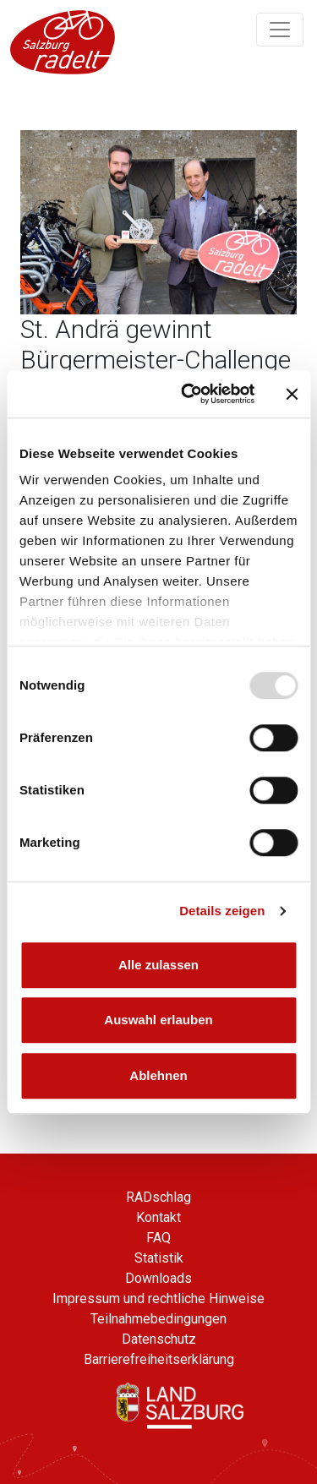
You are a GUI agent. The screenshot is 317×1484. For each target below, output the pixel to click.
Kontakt (158, 1217)
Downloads (158, 1278)
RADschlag (158, 1197)
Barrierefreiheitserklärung (159, 1359)
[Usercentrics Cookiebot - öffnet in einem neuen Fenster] (188, 394)
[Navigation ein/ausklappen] (279, 29)
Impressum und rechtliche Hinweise (158, 1298)
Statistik (158, 1258)
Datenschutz (159, 1339)
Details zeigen (222, 910)
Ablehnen (158, 1075)
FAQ (158, 1238)
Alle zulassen (158, 965)
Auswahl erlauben (158, 1019)
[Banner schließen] (292, 394)
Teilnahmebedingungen (158, 1319)
